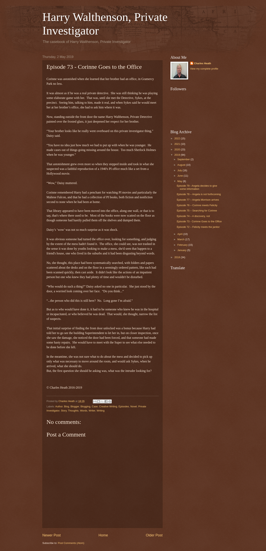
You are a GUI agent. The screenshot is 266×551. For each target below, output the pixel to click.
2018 (177, 257)
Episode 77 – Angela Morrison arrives (198, 199)
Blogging (85, 406)
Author (58, 406)
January (182, 250)
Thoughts (73, 410)
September (184, 159)
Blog (66, 406)
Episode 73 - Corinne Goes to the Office (199, 221)
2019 (177, 154)
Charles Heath (202, 63)
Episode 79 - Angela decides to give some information (197, 187)
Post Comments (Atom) (71, 543)
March (181, 239)
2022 (177, 138)
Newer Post (51, 535)
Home (103, 535)
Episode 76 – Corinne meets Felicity (197, 205)
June (180, 175)
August (181, 164)
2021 (177, 143)
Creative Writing (108, 406)
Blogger (75, 406)
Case (95, 406)
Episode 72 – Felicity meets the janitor (198, 226)
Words (83, 410)
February (182, 244)
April (180, 234)
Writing (101, 410)
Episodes (124, 406)
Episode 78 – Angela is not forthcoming (199, 194)
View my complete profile (204, 68)
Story (64, 410)
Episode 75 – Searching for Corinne (197, 210)
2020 (177, 149)
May (180, 181)
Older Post (154, 535)
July (179, 170)
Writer (92, 410)
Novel (133, 406)
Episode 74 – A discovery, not (193, 216)
